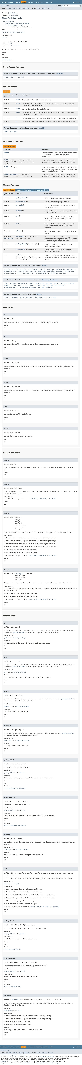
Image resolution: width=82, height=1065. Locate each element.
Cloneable (20, 32)
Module (10, 2)
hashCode (33, 271)
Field (15, 8)
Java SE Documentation (46, 1056)
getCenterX (30, 283)
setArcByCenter (28, 273)
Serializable (11, 32)
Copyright (4, 1061)
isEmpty (18, 231)
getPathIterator (10, 271)
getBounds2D (60, 269)
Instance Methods (24, 190)
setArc (18, 255)
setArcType (54, 273)
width (18, 112)
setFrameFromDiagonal (28, 287)
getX (17, 216)
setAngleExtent (21, 244)
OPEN (11, 131)
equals (42, 269)
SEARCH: (58, 6)
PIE (15, 131)
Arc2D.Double (9, 77)
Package (17, 2)
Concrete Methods (40, 190)
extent (18, 99)
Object (39, 294)
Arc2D (4, 37)
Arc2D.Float (19, 77)
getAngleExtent (21, 198)
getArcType (50, 269)
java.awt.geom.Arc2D (15, 25)
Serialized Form (7, 60)
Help (51, 2)
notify (22, 297)
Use (28, 2)
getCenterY (40, 283)
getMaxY (63, 283)
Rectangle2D (14, 174)
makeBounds (20, 236)
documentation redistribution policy (47, 1063)
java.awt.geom (14, 15)
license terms (27, 1063)
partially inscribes (19, 632)
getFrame (49, 283)
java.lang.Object (8, 22)
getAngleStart (21, 201)
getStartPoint (23, 271)
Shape (4, 32)
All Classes (5, 5)
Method (26, 8)
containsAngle (33, 269)
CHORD (6, 131)
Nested (9, 8)
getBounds (21, 283)
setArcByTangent (42, 273)
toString (38, 297)
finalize (7, 297)
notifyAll (30, 297)
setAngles (50, 271)
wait (44, 297)
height (18, 103)
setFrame (62, 273)
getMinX (71, 283)
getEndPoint (70, 269)
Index (46, 2)
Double (6, 152)
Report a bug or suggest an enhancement (13, 1055)
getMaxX (56, 283)
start (18, 109)
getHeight (19, 205)
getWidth (19, 210)
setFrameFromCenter (57, 285)
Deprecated (39, 2)
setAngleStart (21, 249)
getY (17, 223)
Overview (4, 2)
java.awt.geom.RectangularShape (17, 23)
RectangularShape (50, 280)
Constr (20, 8)
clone (6, 283)
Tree (32, 2)
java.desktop (12, 13)
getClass (15, 297)
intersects (42, 271)
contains (7, 269)
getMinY (7, 285)
